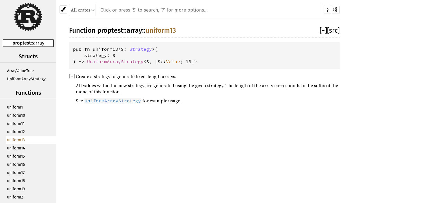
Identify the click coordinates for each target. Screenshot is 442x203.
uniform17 (16, 172)
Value (173, 61)
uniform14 (16, 148)
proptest (21, 43)
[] (323, 30)
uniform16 (16, 164)
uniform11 (16, 123)
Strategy (140, 49)
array (38, 43)
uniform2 (15, 197)
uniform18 (16, 180)
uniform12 (16, 131)
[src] (333, 30)
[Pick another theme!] (63, 9)
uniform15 (16, 156)
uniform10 (16, 115)
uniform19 (16, 189)
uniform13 (16, 140)
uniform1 (15, 107)
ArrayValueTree (20, 71)
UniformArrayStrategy (26, 79)
